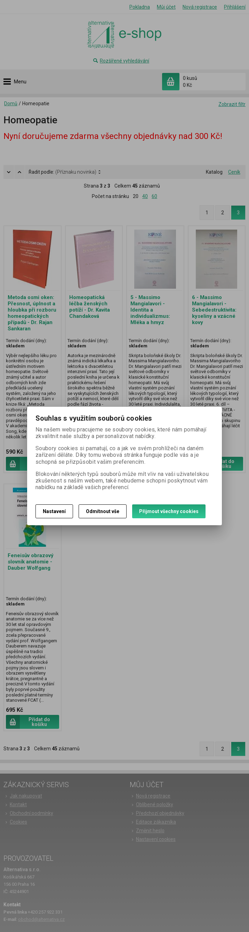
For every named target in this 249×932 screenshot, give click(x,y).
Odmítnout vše (102, 511)
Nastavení (54, 511)
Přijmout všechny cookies (169, 511)
